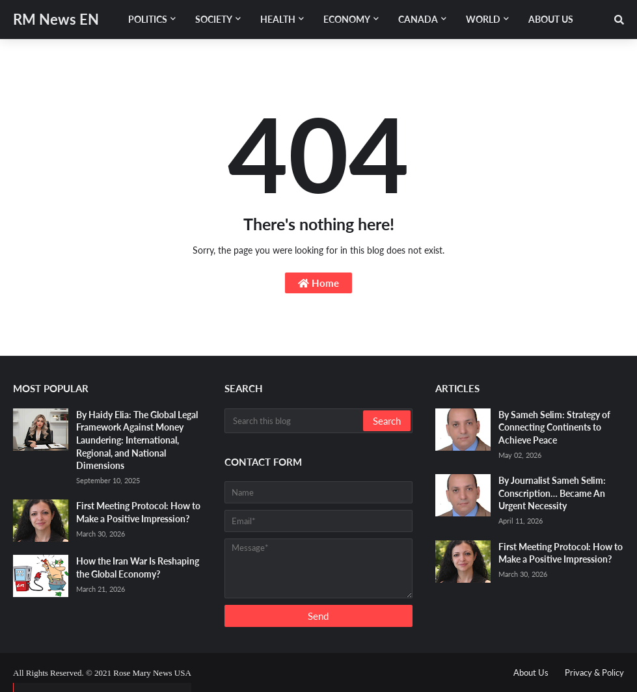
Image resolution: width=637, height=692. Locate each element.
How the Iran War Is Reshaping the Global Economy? (137, 567)
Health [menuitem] (277, 19)
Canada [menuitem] (418, 19)
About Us (531, 672)
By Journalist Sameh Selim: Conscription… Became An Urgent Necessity (552, 493)
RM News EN (56, 19)
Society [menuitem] (213, 19)
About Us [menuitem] (550, 19)
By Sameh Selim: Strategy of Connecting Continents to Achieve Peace (554, 427)
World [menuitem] (483, 19)
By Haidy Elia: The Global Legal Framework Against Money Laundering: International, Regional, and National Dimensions (137, 440)
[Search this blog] (295, 420)
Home (318, 283)
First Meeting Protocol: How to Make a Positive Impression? (138, 512)
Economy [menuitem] (346, 19)
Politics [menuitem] (147, 19)
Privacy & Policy (594, 672)
